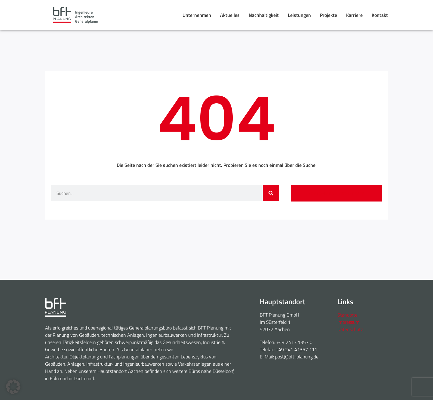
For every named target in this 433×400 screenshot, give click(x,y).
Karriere (354, 15)
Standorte (347, 314)
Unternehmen (197, 15)
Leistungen (299, 15)
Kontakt (380, 15)
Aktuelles (230, 15)
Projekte (328, 15)
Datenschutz (350, 329)
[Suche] (271, 193)
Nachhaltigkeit (264, 15)
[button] (13, 386)
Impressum (348, 322)
